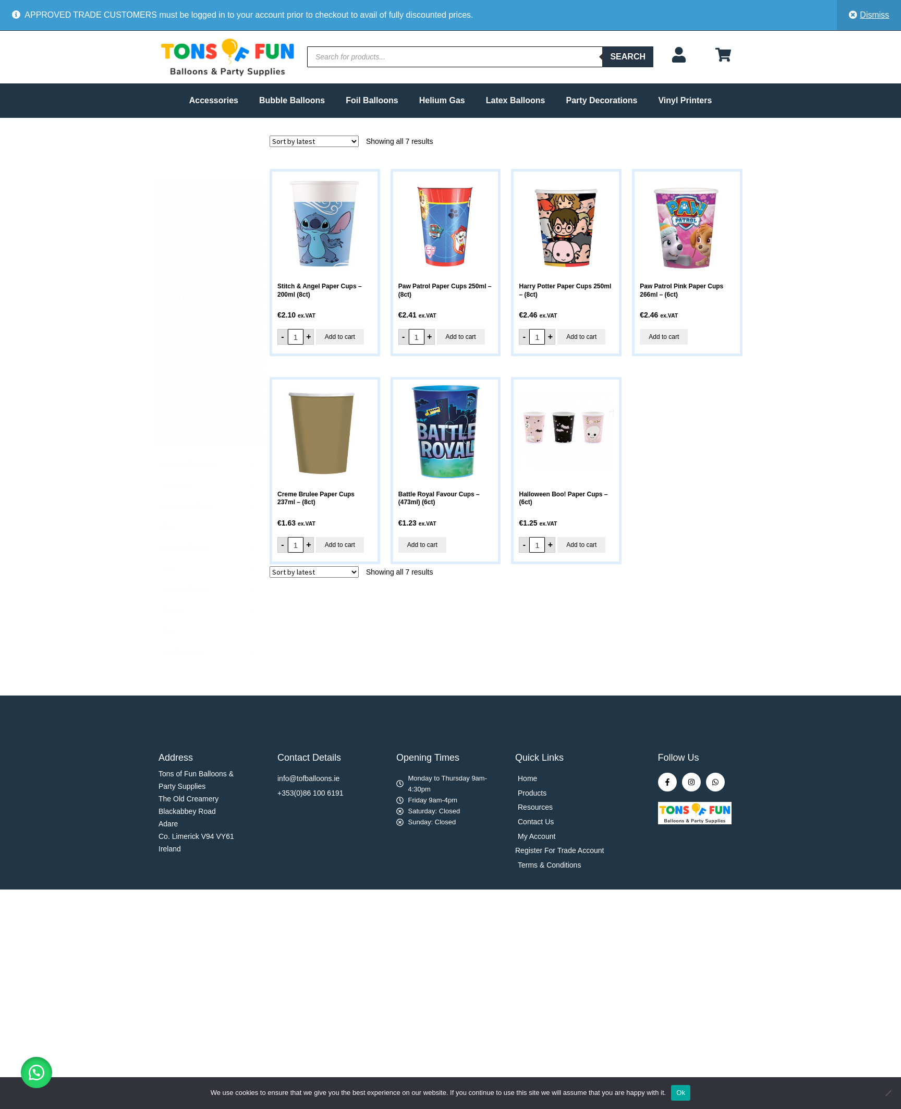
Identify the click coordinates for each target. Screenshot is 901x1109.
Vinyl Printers (685, 100)
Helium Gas (442, 100)
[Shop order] (314, 141)
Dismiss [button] (874, 14)
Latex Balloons (515, 100)
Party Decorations (602, 100)
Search (628, 56)
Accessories (213, 100)
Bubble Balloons (292, 100)
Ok (680, 1092)
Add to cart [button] (340, 336)
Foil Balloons (372, 100)
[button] (36, 1072)
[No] (888, 1093)
